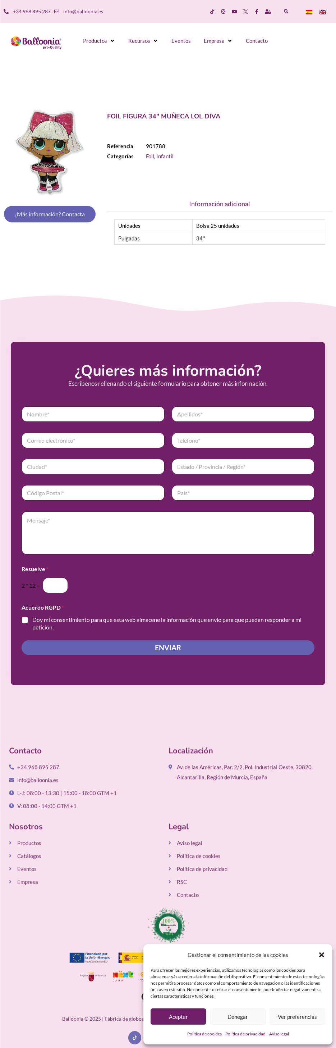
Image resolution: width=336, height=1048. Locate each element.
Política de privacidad (245, 1033)
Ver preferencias (297, 1016)
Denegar (237, 1016)
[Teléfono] (243, 440)
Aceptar (178, 1016)
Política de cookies (204, 1033)
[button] (321, 954)
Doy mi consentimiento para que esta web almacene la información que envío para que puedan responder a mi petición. (167, 623)
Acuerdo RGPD (43, 607)
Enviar (168, 647)
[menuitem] (309, 12)
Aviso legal (279, 1033)
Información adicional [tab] (219, 204)
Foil (150, 156)
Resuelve (35, 568)
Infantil (165, 156)
